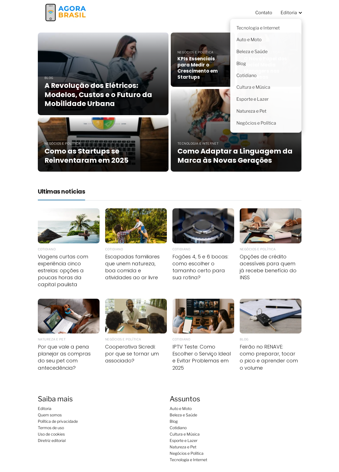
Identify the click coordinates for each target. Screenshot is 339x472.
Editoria (289, 12)
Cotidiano (178, 427)
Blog (174, 421)
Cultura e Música (185, 434)
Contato (263, 12)
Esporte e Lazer (183, 440)
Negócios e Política (187, 453)
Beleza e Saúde (183, 414)
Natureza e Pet (183, 446)
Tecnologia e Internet (188, 459)
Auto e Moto (181, 408)
